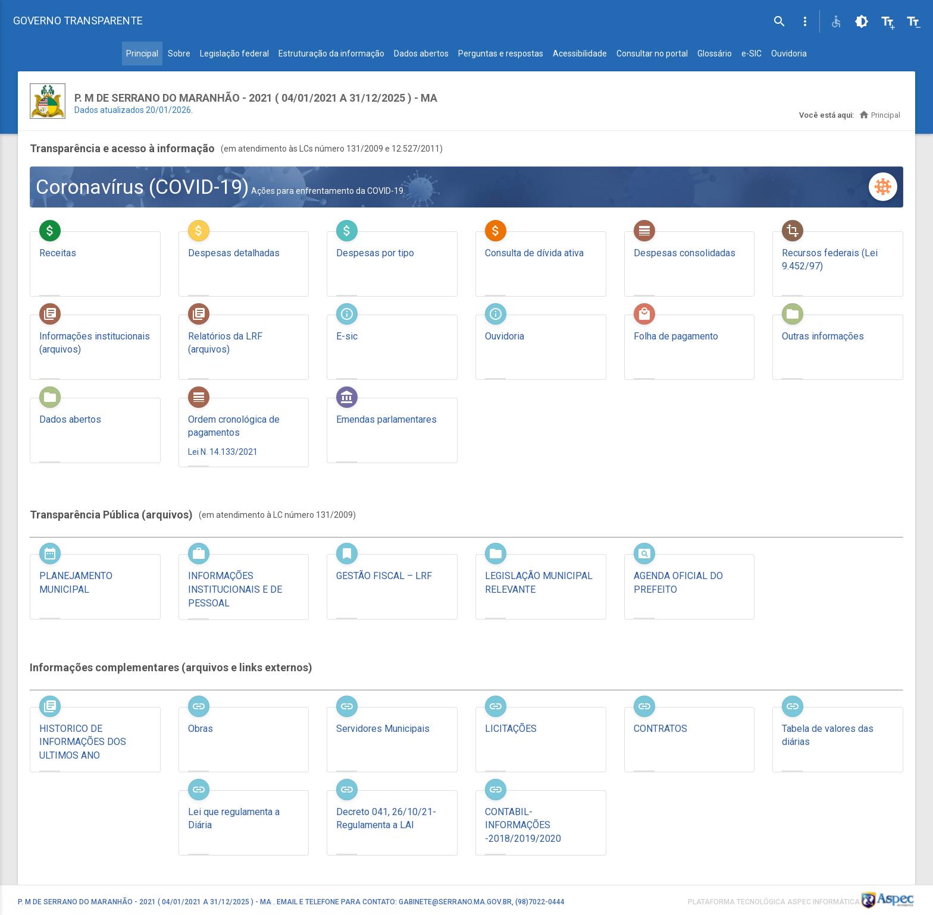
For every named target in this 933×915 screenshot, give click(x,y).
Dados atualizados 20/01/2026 (132, 110)
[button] (805, 21)
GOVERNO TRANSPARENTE (78, 20)
